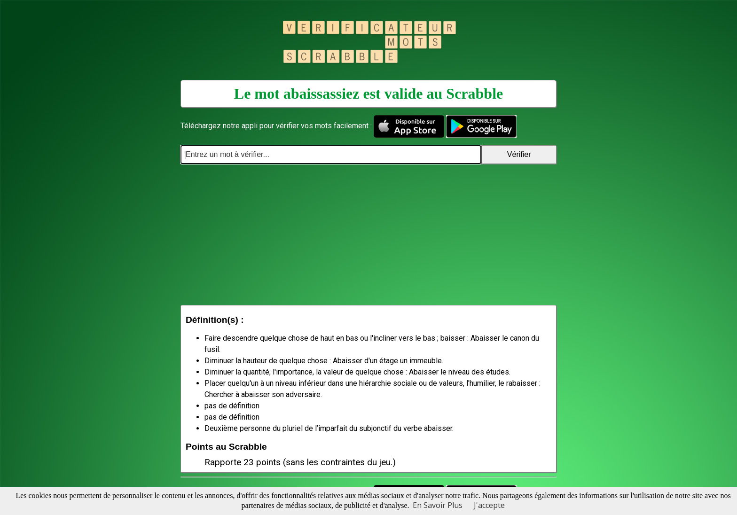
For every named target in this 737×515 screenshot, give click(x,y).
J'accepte (489, 505)
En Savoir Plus (438, 505)
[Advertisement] (368, 234)
